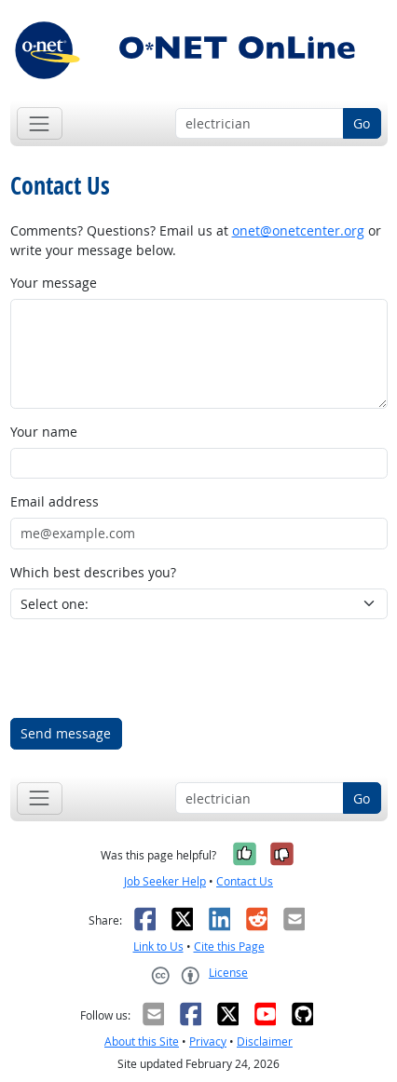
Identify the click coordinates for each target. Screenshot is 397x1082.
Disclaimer (265, 1041)
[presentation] (152, 668)
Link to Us (158, 946)
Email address (54, 501)
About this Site (141, 1041)
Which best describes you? (93, 572)
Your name (43, 431)
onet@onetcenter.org (298, 230)
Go (361, 123)
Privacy (207, 1041)
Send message (66, 733)
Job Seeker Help (165, 881)
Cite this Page (229, 946)
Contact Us (244, 881)
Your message (53, 282)
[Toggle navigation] (39, 123)
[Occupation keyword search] (259, 124)
